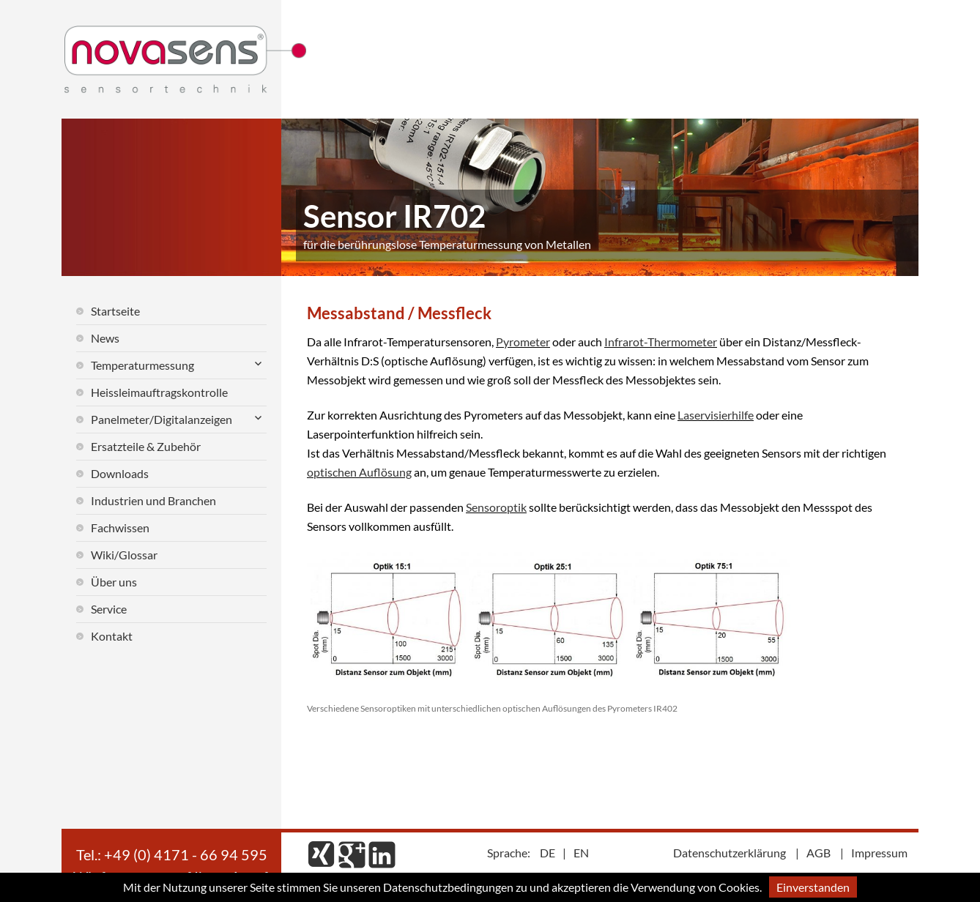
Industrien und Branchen (153, 500)
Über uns (114, 582)
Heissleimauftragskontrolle (159, 392)
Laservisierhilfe (716, 415)
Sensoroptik (496, 507)
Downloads (120, 473)
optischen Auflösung (359, 472)
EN (581, 853)
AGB (818, 853)
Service (109, 609)
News (105, 338)
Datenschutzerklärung (729, 853)
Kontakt (112, 636)
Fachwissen (120, 527)
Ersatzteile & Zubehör (146, 446)
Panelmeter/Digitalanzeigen (161, 419)
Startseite (115, 311)
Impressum (879, 853)
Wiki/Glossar (124, 555)
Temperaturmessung (142, 365)
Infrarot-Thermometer (660, 341)
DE (547, 853)
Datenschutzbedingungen (448, 887)
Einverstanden (813, 887)
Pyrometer (523, 341)
